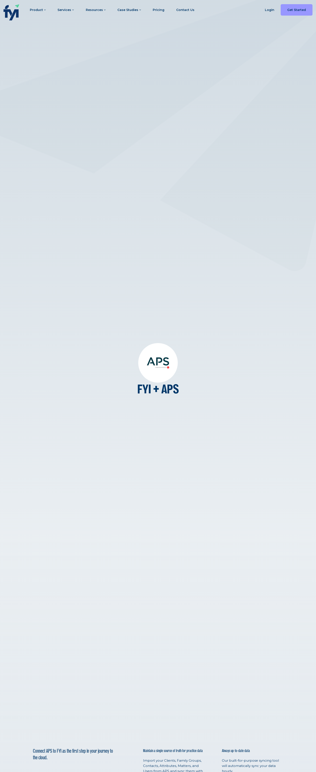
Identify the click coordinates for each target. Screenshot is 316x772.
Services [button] (65, 10)
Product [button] (38, 10)
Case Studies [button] (129, 10)
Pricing (158, 10)
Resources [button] (96, 10)
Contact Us (185, 10)
